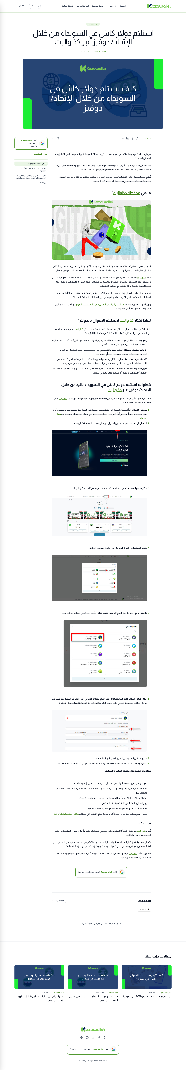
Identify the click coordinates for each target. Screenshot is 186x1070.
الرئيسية (130, 6)
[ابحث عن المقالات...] (42, 6)
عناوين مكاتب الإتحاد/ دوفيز (66, 814)
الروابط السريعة (90, 6)
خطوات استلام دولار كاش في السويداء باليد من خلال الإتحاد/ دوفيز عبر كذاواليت (31, 176)
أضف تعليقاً (144, 909)
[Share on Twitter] (137, 138)
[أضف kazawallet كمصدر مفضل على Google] (93, 1049)
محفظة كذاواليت (126, 193)
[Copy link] (123, 138)
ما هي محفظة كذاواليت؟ (37, 164)
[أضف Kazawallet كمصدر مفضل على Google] (31, 143)
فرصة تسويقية (105, 6)
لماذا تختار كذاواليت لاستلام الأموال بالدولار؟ (33, 169)
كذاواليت (141, 277)
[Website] (81, 1037)
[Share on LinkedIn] (127, 138)
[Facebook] (104, 1037)
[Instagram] (87, 1037)
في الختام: (43, 183)
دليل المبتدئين (93, 24)
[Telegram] (98, 1037)
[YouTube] (93, 1037)
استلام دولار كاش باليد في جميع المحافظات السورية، (99, 304)
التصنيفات (119, 6)
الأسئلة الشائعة (75, 6)
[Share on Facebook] (132, 138)
